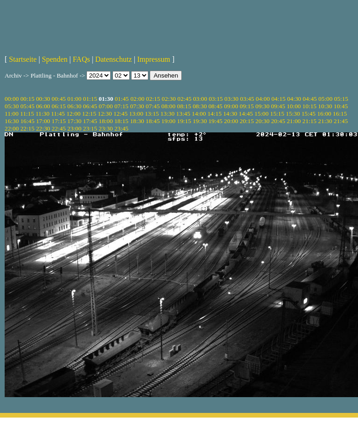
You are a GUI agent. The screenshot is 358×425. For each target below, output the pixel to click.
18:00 (106, 121)
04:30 (294, 98)
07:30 (137, 106)
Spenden (54, 59)
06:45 (90, 106)
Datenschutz (113, 59)
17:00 (43, 121)
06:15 (59, 106)
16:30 (12, 121)
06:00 (43, 106)
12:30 (105, 113)
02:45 (184, 98)
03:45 (247, 98)
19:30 (199, 121)
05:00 (325, 98)
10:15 (309, 106)
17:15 (59, 121)
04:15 (278, 98)
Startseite (23, 59)
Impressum (153, 59)
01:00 (74, 98)
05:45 (27, 106)
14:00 (199, 113)
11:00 (12, 113)
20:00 (231, 121)
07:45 (152, 106)
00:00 (12, 98)
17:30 (74, 121)
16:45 (27, 121)
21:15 (309, 121)
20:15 (247, 121)
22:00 (12, 128)
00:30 (43, 98)
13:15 (152, 113)
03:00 (200, 98)
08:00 (168, 106)
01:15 (90, 98)
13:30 (167, 113)
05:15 (341, 98)
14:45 (246, 113)
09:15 (247, 106)
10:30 (325, 106)
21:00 (294, 121)
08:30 (199, 106)
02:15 (153, 98)
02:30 (169, 98)
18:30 (137, 121)
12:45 (120, 113)
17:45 (90, 121)
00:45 (59, 98)
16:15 (340, 113)
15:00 (261, 113)
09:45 (278, 106)
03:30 (232, 98)
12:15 (89, 113)
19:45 (215, 121)
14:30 (230, 113)
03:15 (216, 98)
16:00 (324, 113)
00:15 (27, 98)
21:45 (341, 121)
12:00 (73, 113)
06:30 (74, 106)
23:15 (90, 128)
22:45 (59, 128)
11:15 (27, 113)
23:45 (121, 128)
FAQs (81, 59)
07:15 (121, 106)
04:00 (263, 98)
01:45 (122, 98)
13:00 (136, 113)
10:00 (294, 106)
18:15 (121, 121)
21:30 (325, 121)
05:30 (12, 106)
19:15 (184, 121)
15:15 (277, 113)
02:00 (137, 98)
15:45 (308, 113)
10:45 (341, 106)
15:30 (293, 113)
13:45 (183, 113)
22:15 (27, 128)
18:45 (152, 121)
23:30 (106, 128)
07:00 (106, 106)
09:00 (231, 106)
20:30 (262, 121)
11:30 (42, 113)
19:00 (168, 121)
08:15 (184, 106)
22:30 (43, 128)
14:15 (214, 113)
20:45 (278, 121)
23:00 (74, 128)
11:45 (58, 113)
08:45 (215, 106)
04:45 (310, 98)
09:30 (262, 106)
